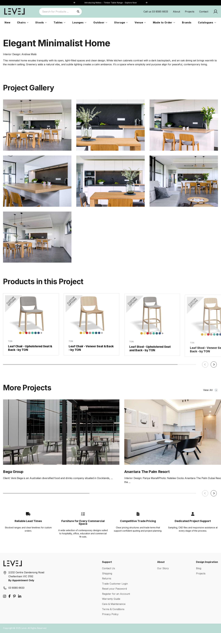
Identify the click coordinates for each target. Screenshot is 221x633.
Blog (198, 568)
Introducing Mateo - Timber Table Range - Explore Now (111, 3)
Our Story (163, 568)
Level (24, 628)
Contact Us (108, 568)
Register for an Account (116, 593)
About (176, 11)
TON (10, 343)
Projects (189, 11)
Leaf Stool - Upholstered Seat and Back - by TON (150, 354)
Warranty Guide (111, 598)
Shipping (107, 573)
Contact (203, 11)
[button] (146, 3)
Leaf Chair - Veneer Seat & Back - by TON (91, 352)
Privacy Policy (110, 614)
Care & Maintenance (114, 604)
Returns (106, 578)
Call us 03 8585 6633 (155, 11)
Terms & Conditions (113, 609)
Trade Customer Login (115, 583)
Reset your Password (114, 588)
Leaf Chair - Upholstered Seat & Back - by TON (30, 350)
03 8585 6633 (16, 587)
